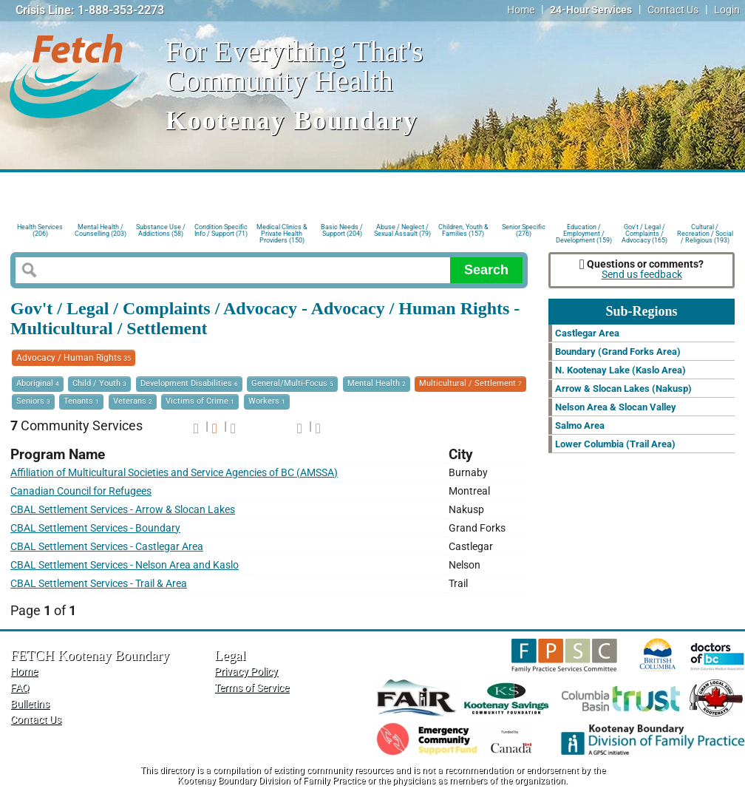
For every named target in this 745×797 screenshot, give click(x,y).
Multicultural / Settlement (470, 383)
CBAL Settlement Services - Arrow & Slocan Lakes (122, 509)
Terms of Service (251, 688)
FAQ (20, 688)
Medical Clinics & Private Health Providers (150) (281, 232)
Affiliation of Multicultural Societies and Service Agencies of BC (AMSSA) (174, 473)
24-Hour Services (591, 10)
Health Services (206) (40, 230)
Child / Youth (99, 383)
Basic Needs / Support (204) (342, 230)
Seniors (33, 401)
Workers (266, 401)
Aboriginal (37, 383)
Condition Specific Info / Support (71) (221, 230)
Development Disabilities (189, 383)
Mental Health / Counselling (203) (100, 230)
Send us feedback (642, 274)
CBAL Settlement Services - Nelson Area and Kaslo (124, 565)
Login (727, 10)
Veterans (132, 401)
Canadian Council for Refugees (81, 491)
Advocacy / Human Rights (73, 358)
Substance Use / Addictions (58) (161, 230)
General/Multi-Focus (292, 383)
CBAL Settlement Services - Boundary (95, 528)
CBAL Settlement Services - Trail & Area (98, 583)
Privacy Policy (246, 671)
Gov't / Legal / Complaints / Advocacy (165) (644, 232)
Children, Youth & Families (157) (463, 230)
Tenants (81, 401)
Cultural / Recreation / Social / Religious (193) (705, 232)
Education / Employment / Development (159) (584, 232)
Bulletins (30, 704)
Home (520, 10)
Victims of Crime (200, 401)
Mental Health (376, 383)
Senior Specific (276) (523, 230)
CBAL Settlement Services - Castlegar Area (106, 546)
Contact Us (672, 10)
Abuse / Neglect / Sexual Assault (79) (402, 230)
